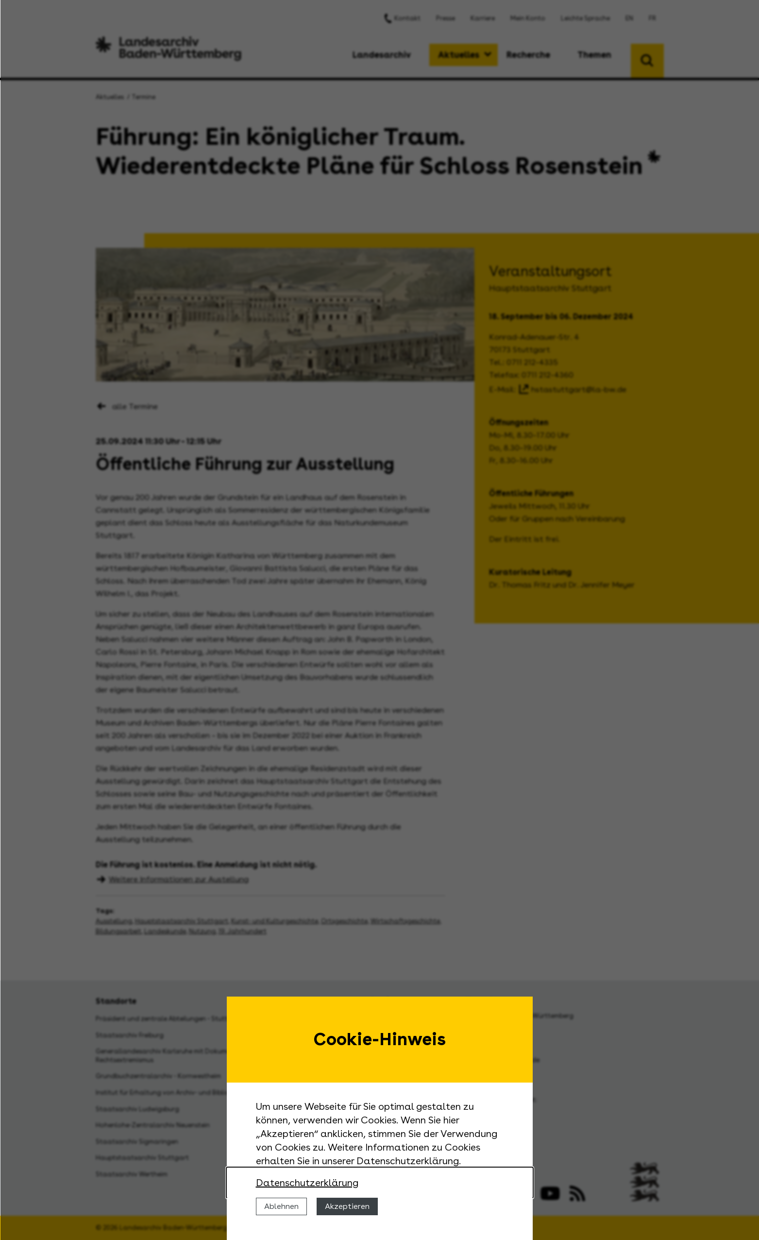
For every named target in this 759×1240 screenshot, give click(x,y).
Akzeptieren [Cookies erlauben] (347, 1206)
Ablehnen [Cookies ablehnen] (281, 1206)
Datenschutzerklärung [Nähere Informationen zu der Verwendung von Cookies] (307, 1182)
